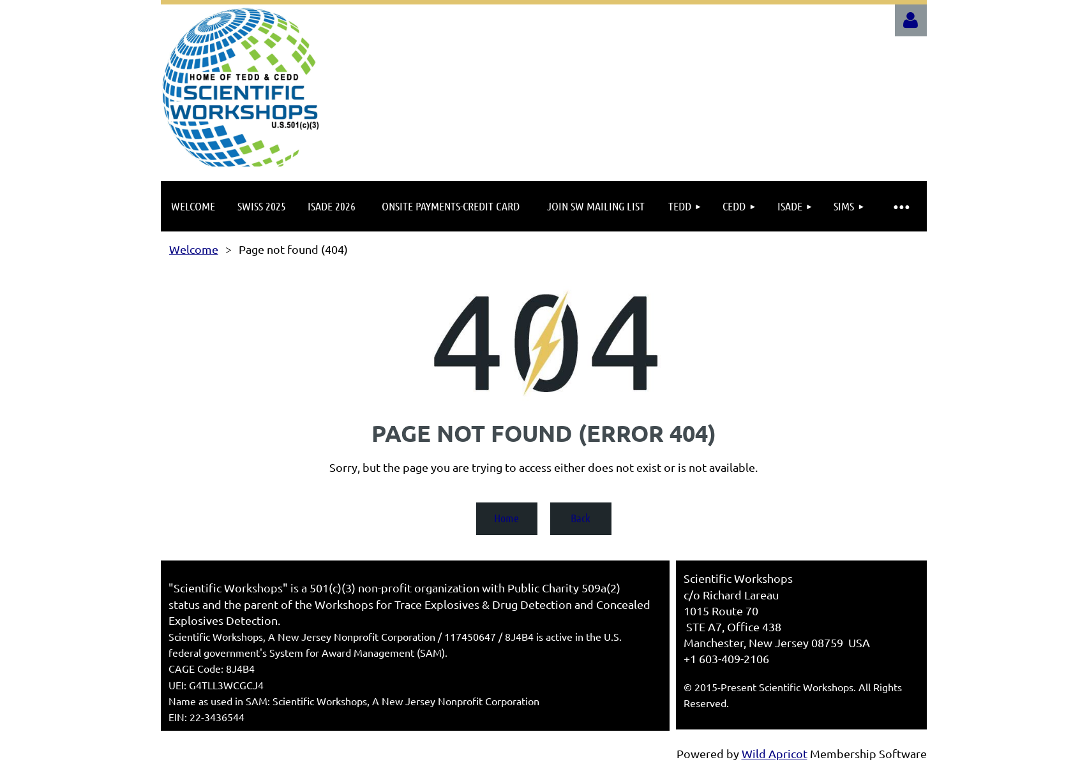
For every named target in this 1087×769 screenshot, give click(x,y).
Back (580, 518)
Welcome (193, 249)
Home (506, 518)
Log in (911, 20)
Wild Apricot (774, 753)
